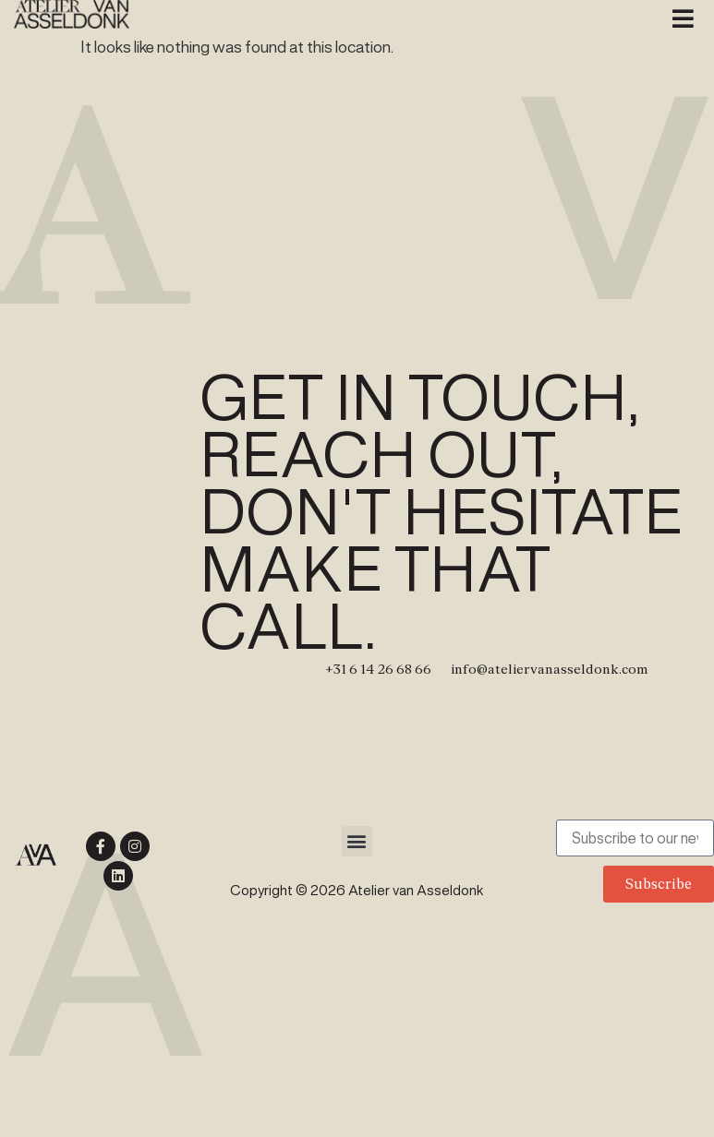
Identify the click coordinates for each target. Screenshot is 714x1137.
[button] (683, 18)
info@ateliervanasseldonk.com (549, 669)
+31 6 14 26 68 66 (377, 669)
